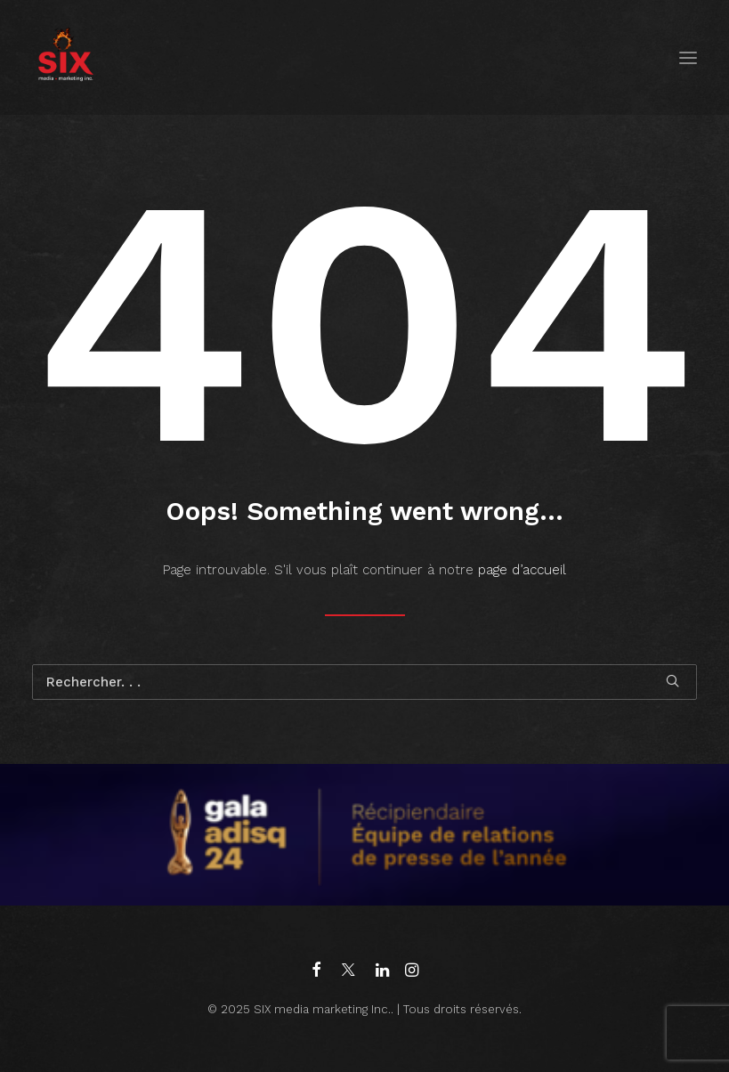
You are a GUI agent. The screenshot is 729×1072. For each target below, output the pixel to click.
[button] (688, 57)
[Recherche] (364, 682)
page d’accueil (522, 570)
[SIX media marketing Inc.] (65, 57)
